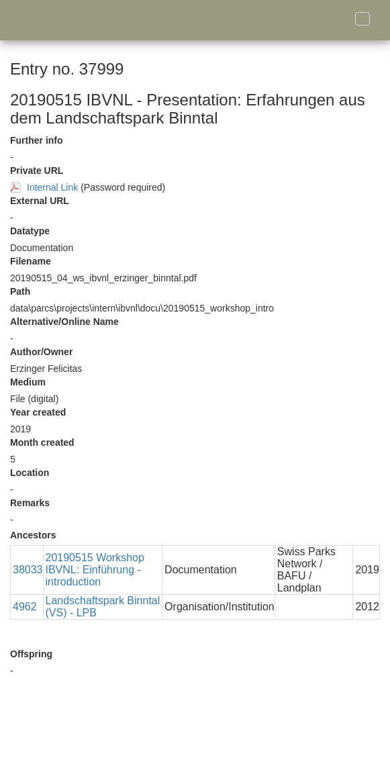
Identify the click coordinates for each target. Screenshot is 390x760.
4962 (25, 606)
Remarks (30, 502)
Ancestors (33, 535)
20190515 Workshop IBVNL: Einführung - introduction (95, 569)
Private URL (36, 170)
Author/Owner (41, 351)
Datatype (30, 231)
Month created (42, 442)
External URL (39, 200)
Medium (28, 382)
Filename (30, 261)
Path (20, 291)
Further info (36, 140)
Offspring (31, 654)
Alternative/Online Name (64, 321)
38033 (28, 569)
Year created (38, 412)
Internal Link (52, 187)
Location (29, 472)
